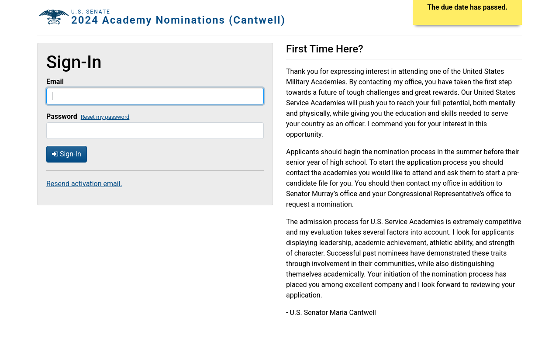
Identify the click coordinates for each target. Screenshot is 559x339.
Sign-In (66, 154)
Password (61, 116)
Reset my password (105, 117)
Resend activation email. (84, 184)
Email (55, 81)
